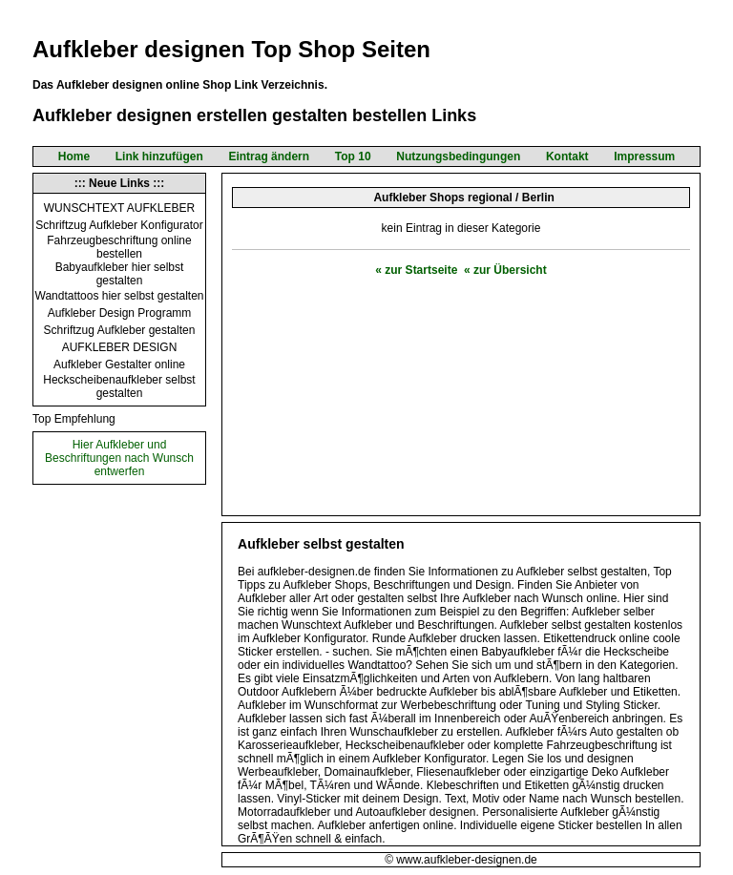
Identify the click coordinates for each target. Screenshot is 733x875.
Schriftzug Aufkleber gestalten (120, 330)
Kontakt (567, 156)
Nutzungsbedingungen (458, 156)
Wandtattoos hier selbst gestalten (119, 295)
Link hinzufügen (159, 156)
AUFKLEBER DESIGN (120, 347)
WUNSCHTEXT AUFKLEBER (119, 208)
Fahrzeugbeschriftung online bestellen (119, 247)
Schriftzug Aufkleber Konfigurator (118, 225)
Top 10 (353, 156)
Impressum (644, 156)
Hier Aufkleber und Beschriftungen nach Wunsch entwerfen (119, 458)
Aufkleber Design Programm (120, 313)
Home (74, 156)
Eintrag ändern (268, 156)
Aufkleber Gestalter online (119, 364)
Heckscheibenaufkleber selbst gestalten (119, 386)
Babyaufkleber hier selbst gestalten (119, 273)
